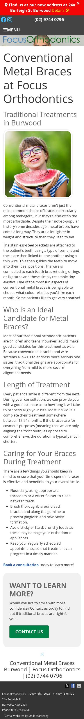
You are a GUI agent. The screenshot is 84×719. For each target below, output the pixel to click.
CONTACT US (29, 632)
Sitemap (69, 693)
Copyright (35, 693)
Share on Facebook (73, 686)
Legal (47, 693)
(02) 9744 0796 (49, 19)
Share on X (67, 686)
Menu (11, 29)
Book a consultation (21, 564)
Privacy (57, 693)
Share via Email (79, 686)
